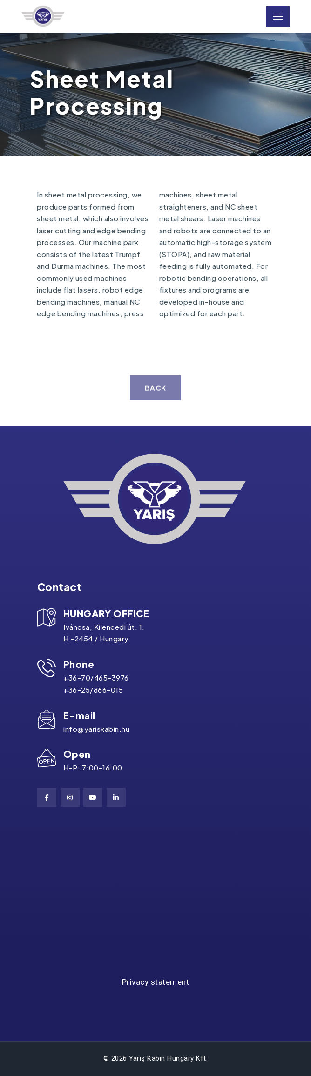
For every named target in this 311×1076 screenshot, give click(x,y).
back (155, 396)
